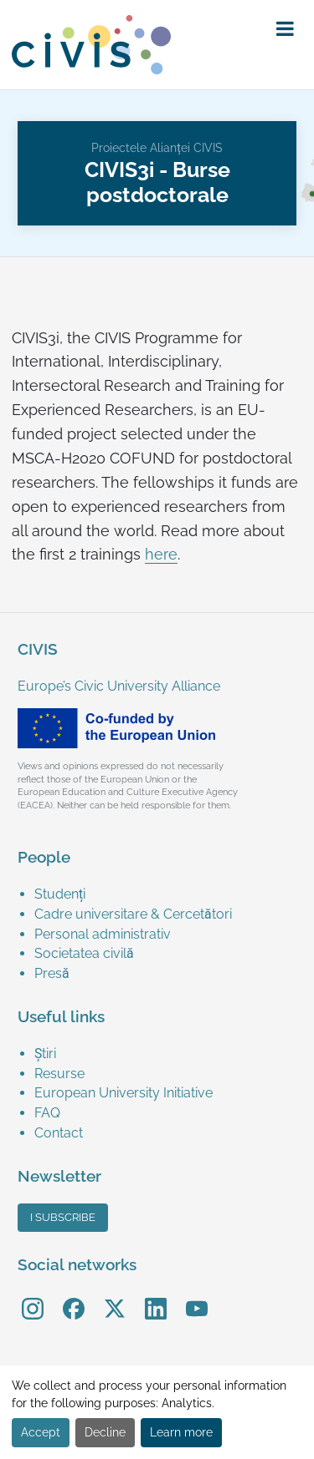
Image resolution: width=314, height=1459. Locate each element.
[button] (285, 29)
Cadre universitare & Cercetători (133, 914)
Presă (51, 973)
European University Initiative (123, 1093)
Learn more (181, 1432)
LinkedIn (155, 1296)
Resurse (59, 1074)
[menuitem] (165, 894)
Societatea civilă (84, 953)
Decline (105, 1432)
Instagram (32, 1296)
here (161, 554)
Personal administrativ (102, 934)
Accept (40, 1432)
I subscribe (62, 1217)
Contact (58, 1133)
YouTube (196, 1296)
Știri (45, 1053)
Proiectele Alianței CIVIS (157, 148)
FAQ (47, 1113)
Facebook (73, 1296)
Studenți (59, 894)
